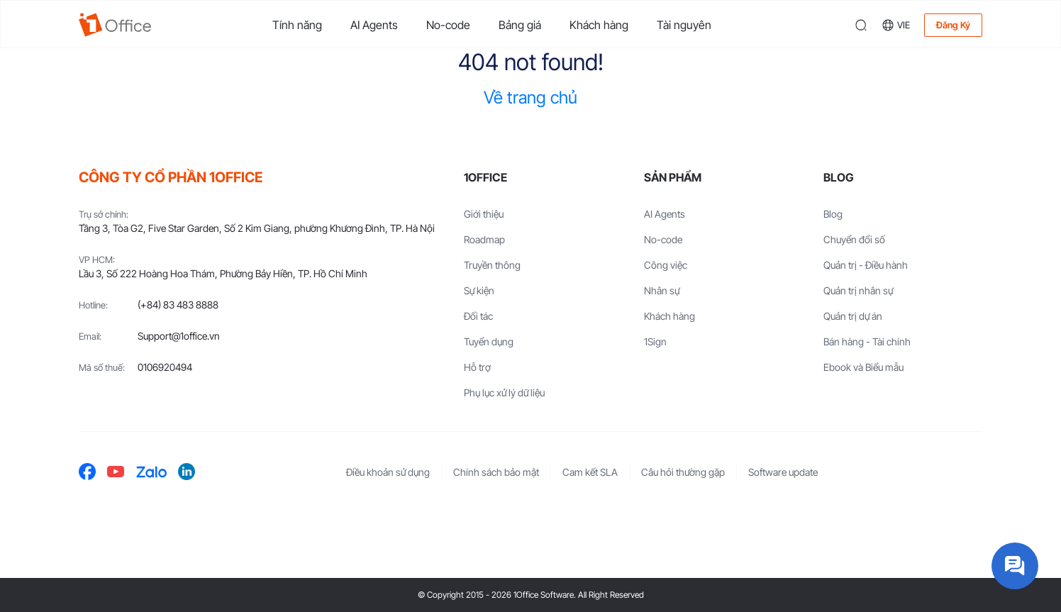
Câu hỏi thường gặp (683, 472)
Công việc (665, 265)
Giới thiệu (484, 214)
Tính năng (297, 25)
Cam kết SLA (590, 472)
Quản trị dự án (852, 316)
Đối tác (478, 316)
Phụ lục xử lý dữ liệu (504, 392)
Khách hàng (599, 25)
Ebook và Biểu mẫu (863, 367)
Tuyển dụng (488, 341)
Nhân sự (661, 290)
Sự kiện (479, 290)
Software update (783, 472)
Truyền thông (492, 265)
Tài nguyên (684, 25)
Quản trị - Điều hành (865, 265)
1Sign (655, 341)
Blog (833, 214)
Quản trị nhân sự (858, 290)
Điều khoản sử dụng (388, 472)
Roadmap (484, 239)
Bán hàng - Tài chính (867, 341)
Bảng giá (520, 25)
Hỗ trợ (477, 367)
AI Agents (374, 25)
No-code (448, 25)
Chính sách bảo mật (496, 472)
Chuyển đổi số (854, 239)
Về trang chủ (530, 97)
